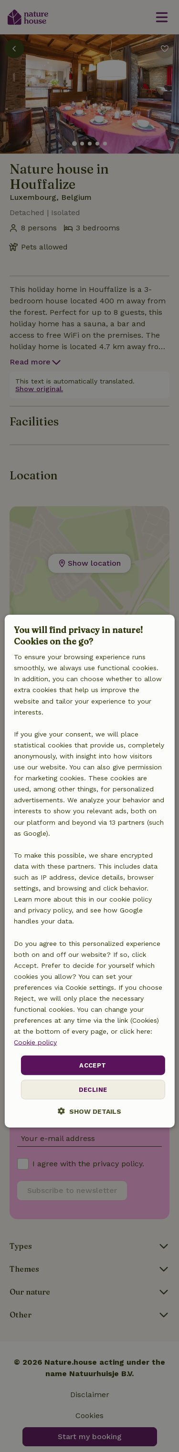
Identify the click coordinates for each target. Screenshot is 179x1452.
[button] (89, 1111)
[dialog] (89, 871)
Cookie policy (35, 1042)
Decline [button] (93, 1089)
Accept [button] (92, 1064)
